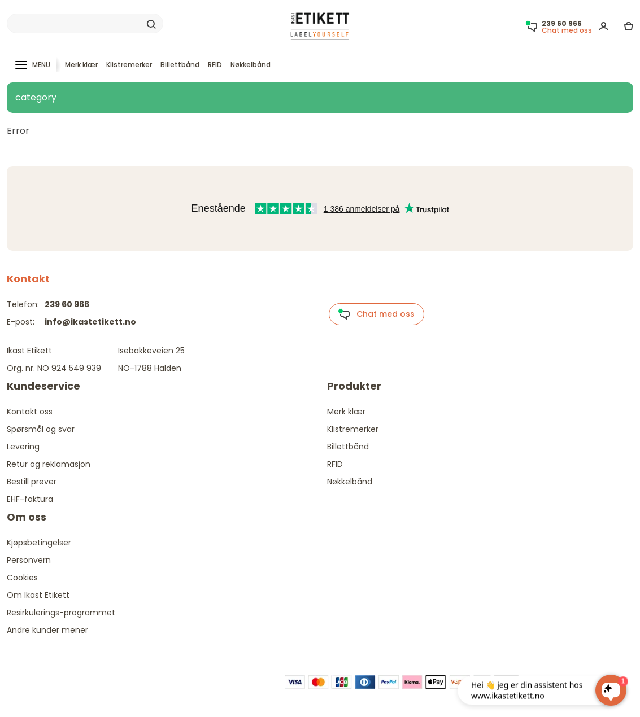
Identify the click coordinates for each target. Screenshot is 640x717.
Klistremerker (129, 64)
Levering (23, 446)
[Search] (85, 24)
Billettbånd (179, 64)
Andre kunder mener (47, 630)
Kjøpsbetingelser (39, 542)
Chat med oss (376, 314)
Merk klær (81, 64)
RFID (215, 64)
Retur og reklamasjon (48, 464)
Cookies (22, 577)
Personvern (29, 560)
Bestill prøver (31, 481)
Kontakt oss (30, 411)
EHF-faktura (30, 499)
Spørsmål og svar (41, 429)
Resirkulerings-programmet (61, 612)
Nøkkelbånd (250, 64)
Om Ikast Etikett (38, 595)
